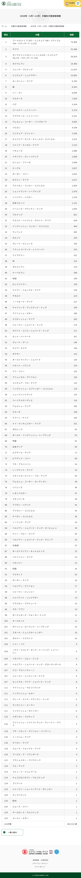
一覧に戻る (12, 832)
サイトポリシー (40, 867)
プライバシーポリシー (40, 863)
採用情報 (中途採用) (40, 860)
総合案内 (72, 3)
